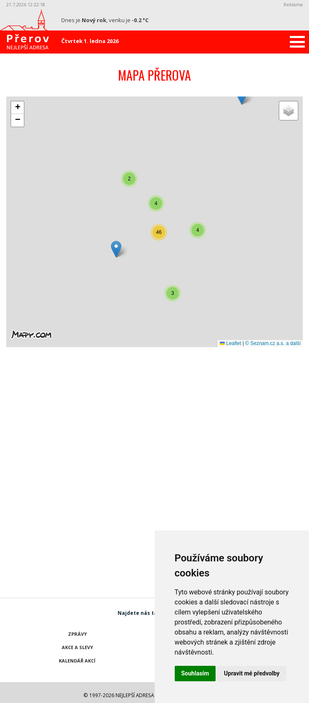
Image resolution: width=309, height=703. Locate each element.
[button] (241, 96)
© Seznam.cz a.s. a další (273, 343)
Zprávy (77, 634)
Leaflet (230, 343)
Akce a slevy (77, 647)
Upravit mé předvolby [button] (251, 673)
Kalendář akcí (77, 660)
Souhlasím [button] (195, 673)
